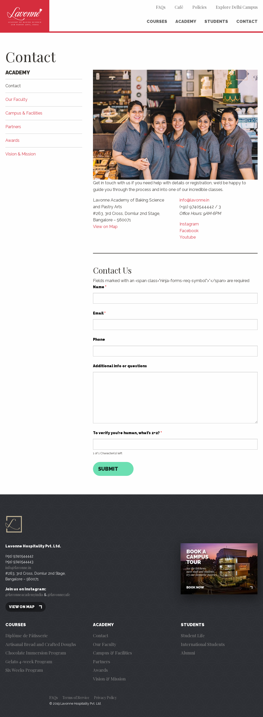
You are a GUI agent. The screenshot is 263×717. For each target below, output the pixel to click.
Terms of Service (75, 697)
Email (99, 313)
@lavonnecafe (59, 594)
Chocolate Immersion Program (35, 652)
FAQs (160, 7)
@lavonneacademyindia (24, 594)
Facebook (189, 230)
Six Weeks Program (24, 670)
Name (99, 287)
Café (179, 7)
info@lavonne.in (194, 200)
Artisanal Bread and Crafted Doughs (40, 644)
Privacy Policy (105, 697)
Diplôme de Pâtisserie (26, 635)
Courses (157, 21)
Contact (247, 21)
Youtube (188, 237)
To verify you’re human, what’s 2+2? (127, 433)
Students (216, 21)
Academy (185, 21)
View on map (25, 607)
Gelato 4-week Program (28, 661)
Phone (99, 339)
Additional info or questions (120, 366)
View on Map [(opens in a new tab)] (105, 226)
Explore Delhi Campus (237, 7)
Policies (199, 7)
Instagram (189, 224)
